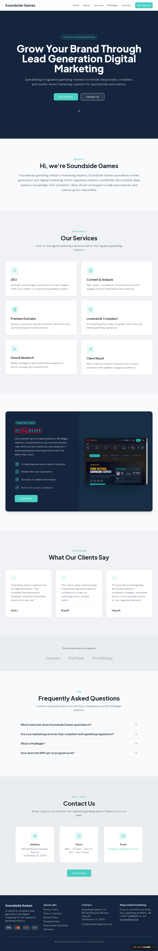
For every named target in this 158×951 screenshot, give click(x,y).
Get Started (144, 5)
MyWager (112, 5)
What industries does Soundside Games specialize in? (79, 729)
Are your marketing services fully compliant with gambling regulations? (79, 738)
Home (76, 5)
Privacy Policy (50, 909)
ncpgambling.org (129, 919)
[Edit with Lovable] (142, 947)
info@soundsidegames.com (123, 851)
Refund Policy (50, 917)
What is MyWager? (79, 748)
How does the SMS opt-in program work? (79, 757)
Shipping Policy (51, 921)
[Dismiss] (154, 947)
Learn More (26, 500)
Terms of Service (52, 913)
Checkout (48, 929)
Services (98, 5)
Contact (126, 5)
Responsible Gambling (55, 925)
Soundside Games (20, 5)
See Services (66, 98)
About (86, 5)
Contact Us (92, 98)
